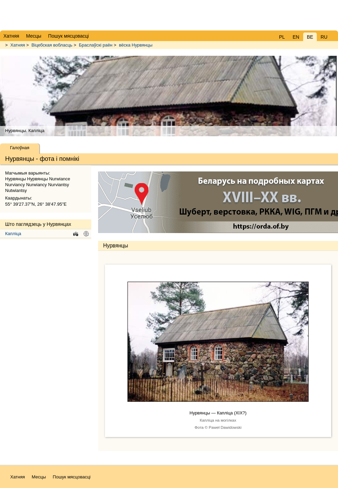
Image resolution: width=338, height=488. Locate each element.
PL (282, 37)
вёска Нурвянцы (135, 45)
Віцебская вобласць (51, 45)
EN (296, 37)
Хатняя (17, 45)
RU (324, 37)
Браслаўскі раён (95, 45)
